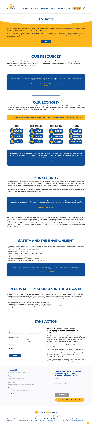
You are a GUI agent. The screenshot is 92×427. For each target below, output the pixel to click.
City (10, 339)
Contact (11, 388)
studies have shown (22, 106)
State (28, 339)
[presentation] (63, 390)
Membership (13, 370)
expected (42, 296)
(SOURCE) (46, 85)
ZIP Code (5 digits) (60, 383)
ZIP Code (11, 344)
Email (56, 378)
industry (26, 246)
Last (28, 333)
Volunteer (12, 382)
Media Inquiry (13, 394)
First (10, 333)
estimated (21, 298)
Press (10, 376)
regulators (19, 246)
